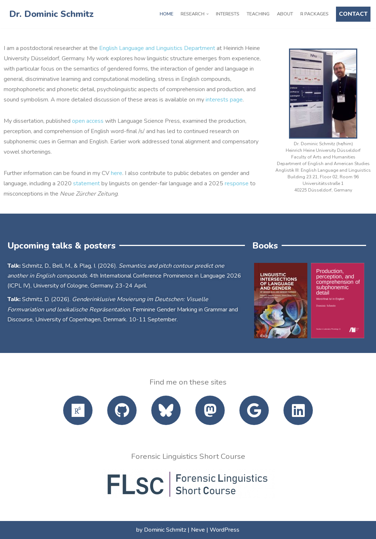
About (285, 14)
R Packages (314, 14)
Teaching (258, 14)
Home (166, 14)
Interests (227, 14)
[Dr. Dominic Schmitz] (50, 14)
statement (86, 183)
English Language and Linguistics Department (157, 48)
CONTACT (353, 14)
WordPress (224, 530)
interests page (224, 100)
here (116, 173)
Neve (198, 530)
